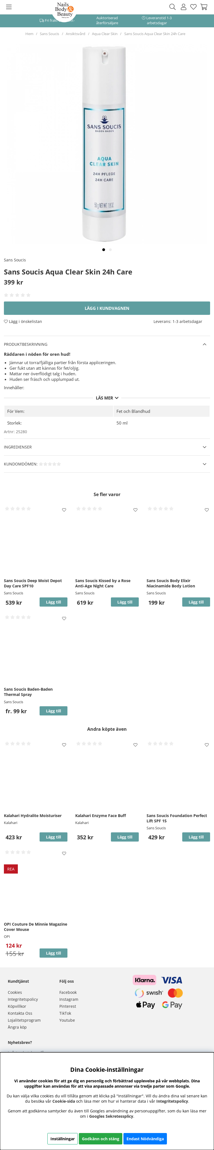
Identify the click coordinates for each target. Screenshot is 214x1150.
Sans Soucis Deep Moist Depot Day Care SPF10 (33, 583)
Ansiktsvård (75, 33)
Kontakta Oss (20, 1013)
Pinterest (67, 1006)
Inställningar (62, 1138)
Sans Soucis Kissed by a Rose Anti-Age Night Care (102, 583)
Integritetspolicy (23, 999)
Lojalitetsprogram (24, 1020)
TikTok (65, 1013)
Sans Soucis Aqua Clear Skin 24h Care (154, 33)
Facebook (68, 992)
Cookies (15, 992)
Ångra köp (17, 1027)
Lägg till (53, 710)
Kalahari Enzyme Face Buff (100, 815)
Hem (29, 33)
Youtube (67, 1020)
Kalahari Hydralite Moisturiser (33, 815)
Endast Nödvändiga (145, 1138)
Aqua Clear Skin (105, 33)
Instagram (68, 999)
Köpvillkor (17, 1006)
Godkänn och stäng (100, 1138)
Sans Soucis (49, 33)
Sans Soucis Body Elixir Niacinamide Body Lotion (171, 583)
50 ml (122, 423)
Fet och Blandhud (133, 411)
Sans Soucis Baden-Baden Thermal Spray (28, 691)
